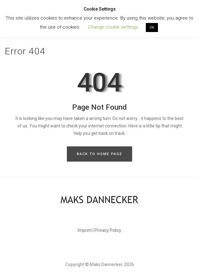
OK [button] (152, 27)
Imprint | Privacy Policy (99, 230)
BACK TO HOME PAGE (99, 154)
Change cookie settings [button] (113, 27)
